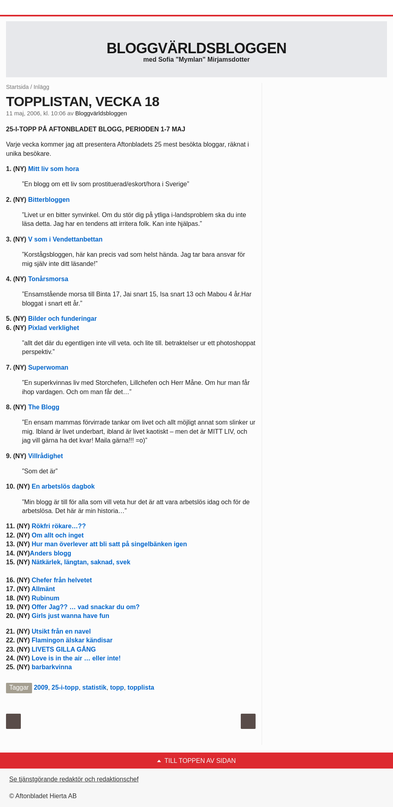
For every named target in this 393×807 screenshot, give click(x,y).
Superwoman (48, 367)
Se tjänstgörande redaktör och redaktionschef (74, 779)
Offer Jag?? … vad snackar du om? (85, 607)
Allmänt (43, 589)
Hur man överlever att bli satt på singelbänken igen (109, 544)
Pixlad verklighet (53, 327)
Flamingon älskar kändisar (72, 640)
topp (117, 687)
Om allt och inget (58, 535)
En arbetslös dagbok (63, 486)
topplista (140, 687)
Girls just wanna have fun (70, 615)
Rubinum (45, 598)
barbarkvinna (52, 667)
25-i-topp (65, 687)
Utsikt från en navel (61, 631)
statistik (94, 687)
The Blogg (43, 407)
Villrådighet (45, 456)
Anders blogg (50, 553)
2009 (41, 687)
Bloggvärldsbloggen (196, 48)
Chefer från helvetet (62, 580)
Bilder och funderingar (62, 318)
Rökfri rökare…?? (59, 526)
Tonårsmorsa (48, 279)
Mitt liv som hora (53, 168)
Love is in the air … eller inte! (76, 658)
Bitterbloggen (49, 199)
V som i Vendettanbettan (65, 239)
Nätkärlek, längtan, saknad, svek (81, 562)
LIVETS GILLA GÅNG (64, 649)
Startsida (17, 87)
